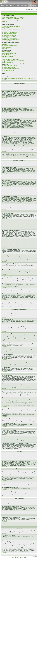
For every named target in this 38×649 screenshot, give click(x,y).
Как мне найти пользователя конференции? (8, 67)
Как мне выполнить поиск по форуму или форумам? (9, 65)
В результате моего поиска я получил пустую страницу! (10, 66)
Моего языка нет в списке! (6, 27)
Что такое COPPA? (4, 21)
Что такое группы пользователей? (7, 52)
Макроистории (12, 5)
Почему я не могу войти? (5, 16)
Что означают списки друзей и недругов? (8, 62)
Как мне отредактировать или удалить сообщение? (9, 32)
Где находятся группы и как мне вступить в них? (9, 53)
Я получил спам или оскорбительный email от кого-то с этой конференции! (13, 60)
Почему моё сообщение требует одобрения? (8, 40)
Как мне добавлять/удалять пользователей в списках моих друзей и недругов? (13, 63)
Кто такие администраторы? (6, 51)
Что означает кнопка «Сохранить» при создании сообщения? (11, 39)
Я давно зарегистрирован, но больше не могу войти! (10, 20)
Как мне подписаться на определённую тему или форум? (10, 71)
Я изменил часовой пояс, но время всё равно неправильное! (11, 26)
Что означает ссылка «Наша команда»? (8, 56)
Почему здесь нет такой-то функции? (7, 77)
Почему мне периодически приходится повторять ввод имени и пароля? (13, 17)
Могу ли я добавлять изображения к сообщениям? (9, 45)
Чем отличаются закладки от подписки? (8, 70)
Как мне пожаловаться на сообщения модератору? (9, 38)
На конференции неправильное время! (8, 25)
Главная (2, 5)
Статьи (18, 5)
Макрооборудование (24, 5)
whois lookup (31, 543)
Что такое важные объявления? (6, 46)
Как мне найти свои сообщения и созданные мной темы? (10, 68)
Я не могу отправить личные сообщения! (8, 58)
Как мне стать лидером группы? (6, 54)
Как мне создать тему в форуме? (7, 31)
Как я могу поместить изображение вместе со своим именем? (11, 28)
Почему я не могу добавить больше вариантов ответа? (10, 34)
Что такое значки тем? (5, 49)
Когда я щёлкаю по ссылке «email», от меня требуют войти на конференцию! (13, 29)
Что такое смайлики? (5, 44)
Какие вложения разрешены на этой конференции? (9, 74)
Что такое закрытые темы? (6, 48)
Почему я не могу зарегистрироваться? (8, 22)
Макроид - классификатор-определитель (34, 5)
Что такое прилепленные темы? (6, 47)
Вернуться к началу (4, 97)
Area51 (35, 537)
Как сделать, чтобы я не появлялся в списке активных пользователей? (12, 18)
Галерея (6, 5)
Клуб (30, 5)
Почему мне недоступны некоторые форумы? (9, 36)
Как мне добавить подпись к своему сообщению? (9, 33)
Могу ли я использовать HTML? (6, 43)
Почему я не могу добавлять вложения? (8, 37)
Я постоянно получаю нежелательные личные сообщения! (10, 59)
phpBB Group (32, 530)
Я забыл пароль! (4, 19)
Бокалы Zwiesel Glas (16, 557)
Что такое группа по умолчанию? (7, 55)
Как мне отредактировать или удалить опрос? (9, 35)
